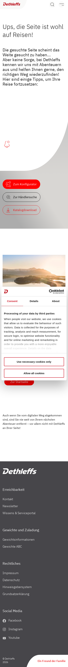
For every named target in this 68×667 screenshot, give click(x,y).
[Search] (52, 4)
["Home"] (20, 471)
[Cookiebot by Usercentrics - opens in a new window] (49, 291)
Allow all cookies (34, 373)
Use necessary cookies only (34, 361)
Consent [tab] (12, 301)
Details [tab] (34, 301)
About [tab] (56, 301)
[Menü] (60, 4)
